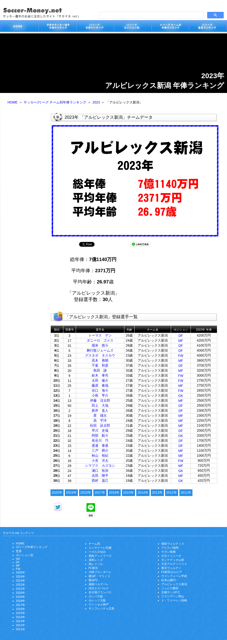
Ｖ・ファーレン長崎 (174, 600)
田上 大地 (100, 405)
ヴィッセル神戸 (99, 604)
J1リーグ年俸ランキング (32, 547)
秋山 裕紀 (100, 455)
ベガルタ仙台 (97, 551)
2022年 (20, 584)
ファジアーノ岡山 (172, 596)
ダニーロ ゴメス (100, 340)
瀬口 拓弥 (100, 470)
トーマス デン (100, 335)
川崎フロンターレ (100, 572)
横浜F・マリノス (99, 576)
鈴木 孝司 (100, 375)
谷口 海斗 (100, 390)
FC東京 (93, 568)
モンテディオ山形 (172, 560)
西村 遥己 (100, 480)
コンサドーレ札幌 (100, 547)
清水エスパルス (99, 588)
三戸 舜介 (100, 450)
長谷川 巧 (100, 440)
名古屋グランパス (100, 592)
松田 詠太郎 (100, 425)
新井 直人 (100, 410)
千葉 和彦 (100, 365)
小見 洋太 (100, 460)
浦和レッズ (96, 560)
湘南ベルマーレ (99, 584)
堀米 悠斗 (100, 345)
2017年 (100, 492)
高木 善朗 (100, 360)
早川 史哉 (100, 430)
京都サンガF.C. (171, 592)
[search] (151, 15)
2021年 (20, 588)
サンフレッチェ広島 (101, 608)
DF (180, 336)
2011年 (186, 492)
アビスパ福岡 (169, 547)
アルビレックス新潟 (174, 584)
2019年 (20, 597)
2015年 (128, 492)
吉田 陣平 (100, 475)
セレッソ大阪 (97, 600)
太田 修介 (100, 380)
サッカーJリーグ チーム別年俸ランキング (55, 102)
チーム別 (94, 543)
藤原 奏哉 (100, 385)
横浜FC (93, 580)
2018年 (20, 601)
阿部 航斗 (100, 435)
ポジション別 (24, 555)
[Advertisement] (25, 185)
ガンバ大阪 (96, 596)
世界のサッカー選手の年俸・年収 (57, 26)
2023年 (85, 492)
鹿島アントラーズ (100, 556)
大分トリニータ (171, 556)
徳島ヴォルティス (172, 543)
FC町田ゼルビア (171, 572)
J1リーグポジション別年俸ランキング (132, 26)
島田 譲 (100, 370)
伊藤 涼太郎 (100, 400)
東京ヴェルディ (171, 568)
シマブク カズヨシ (100, 465)
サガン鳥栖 (168, 551)
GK (180, 396)
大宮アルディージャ (174, 564)
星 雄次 (100, 415)
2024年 (71, 492)
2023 (96, 102)
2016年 (114, 492)
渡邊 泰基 (100, 445)
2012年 (171, 492)
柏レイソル (96, 564)
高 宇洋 (100, 420)
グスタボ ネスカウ (100, 355)
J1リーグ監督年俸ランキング (208, 26)
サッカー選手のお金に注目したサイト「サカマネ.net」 (19, 26)
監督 (19, 551)
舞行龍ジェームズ (100, 350)
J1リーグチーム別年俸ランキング (170, 26)
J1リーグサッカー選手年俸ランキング (94, 26)
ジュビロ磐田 (169, 588)
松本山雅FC (169, 580)
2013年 (157, 492)
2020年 (20, 592)
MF (180, 341)
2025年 (57, 492)
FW (180, 356)
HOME (13, 102)
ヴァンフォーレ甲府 (174, 576)
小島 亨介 (100, 395)
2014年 (142, 492)
